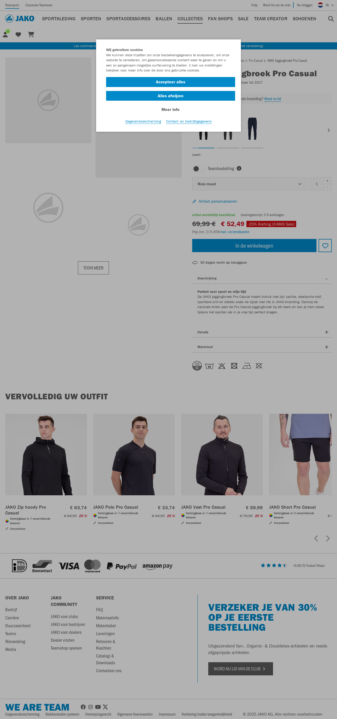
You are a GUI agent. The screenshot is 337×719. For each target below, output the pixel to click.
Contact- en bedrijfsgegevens (189, 121)
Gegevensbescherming (143, 121)
